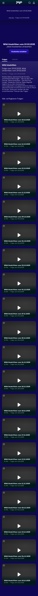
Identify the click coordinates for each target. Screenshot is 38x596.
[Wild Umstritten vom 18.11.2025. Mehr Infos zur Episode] (19, 405)
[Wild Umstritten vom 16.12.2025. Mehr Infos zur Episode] (19, 138)
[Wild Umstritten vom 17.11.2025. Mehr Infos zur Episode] (19, 429)
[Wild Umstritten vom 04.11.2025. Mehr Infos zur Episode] (19, 550)
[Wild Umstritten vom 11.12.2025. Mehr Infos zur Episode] (19, 187)
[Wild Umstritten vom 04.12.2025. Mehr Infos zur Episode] (19, 235)
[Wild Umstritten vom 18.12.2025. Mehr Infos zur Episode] (19, 114)
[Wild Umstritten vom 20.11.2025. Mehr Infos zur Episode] (19, 381)
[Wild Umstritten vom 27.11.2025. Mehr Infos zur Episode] (19, 308)
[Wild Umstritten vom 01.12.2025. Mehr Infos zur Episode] (19, 284)
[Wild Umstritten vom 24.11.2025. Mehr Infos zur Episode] (19, 356)
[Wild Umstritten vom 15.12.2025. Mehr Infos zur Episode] (19, 162)
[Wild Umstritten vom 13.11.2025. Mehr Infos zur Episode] (19, 453)
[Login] (33, 3)
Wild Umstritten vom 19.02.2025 (19, 11)
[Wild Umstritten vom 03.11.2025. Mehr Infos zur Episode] (19, 574)
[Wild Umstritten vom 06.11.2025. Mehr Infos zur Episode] (19, 502)
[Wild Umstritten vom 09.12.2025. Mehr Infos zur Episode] (19, 211)
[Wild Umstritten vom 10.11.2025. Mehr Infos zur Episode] (19, 526)
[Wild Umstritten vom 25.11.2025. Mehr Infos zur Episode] (19, 332)
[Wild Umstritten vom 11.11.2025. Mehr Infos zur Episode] (19, 477)
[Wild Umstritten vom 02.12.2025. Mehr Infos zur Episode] (19, 259)
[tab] (5, 59)
